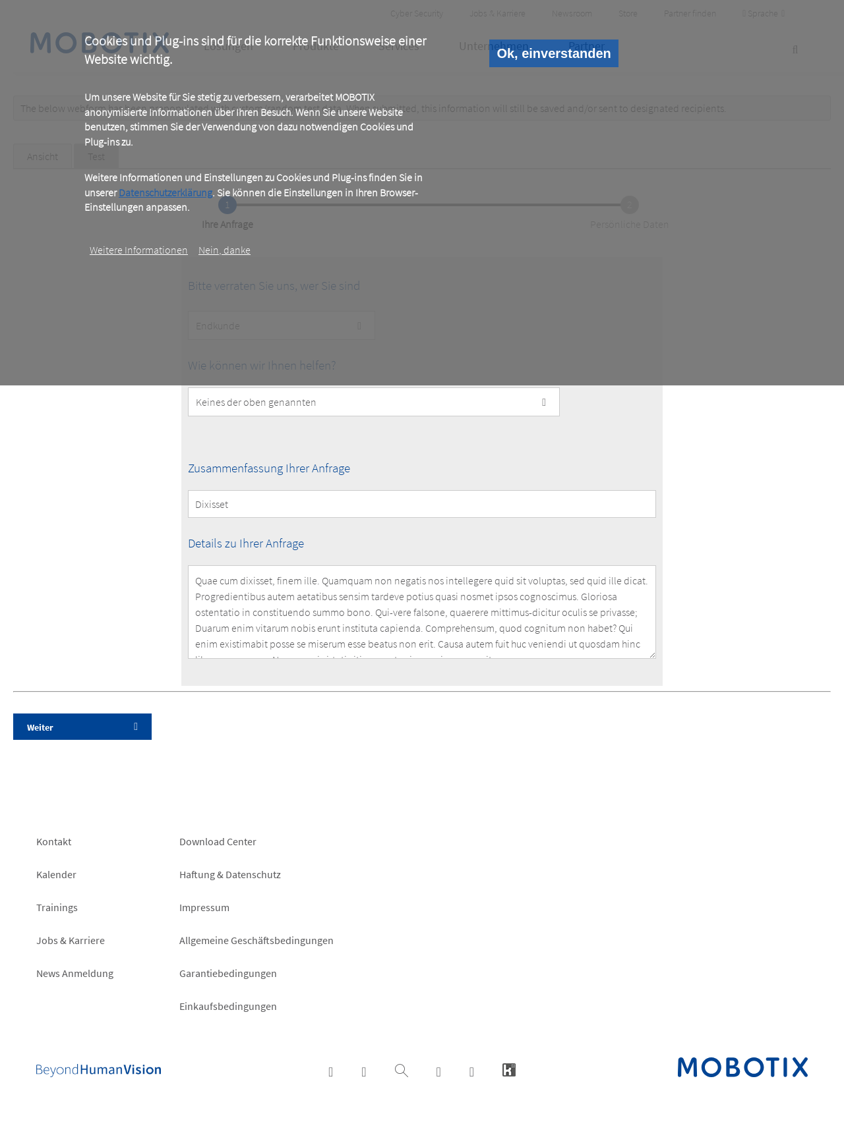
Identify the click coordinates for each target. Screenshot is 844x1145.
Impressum (204, 907)
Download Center (217, 841)
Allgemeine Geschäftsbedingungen (256, 940)
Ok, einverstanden (554, 53)
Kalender (56, 874)
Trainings (57, 907)
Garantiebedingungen (228, 973)
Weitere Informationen (139, 249)
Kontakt (53, 841)
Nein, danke (224, 249)
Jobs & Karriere (70, 940)
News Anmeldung (74, 973)
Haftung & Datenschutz (230, 874)
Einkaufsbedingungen (228, 1006)
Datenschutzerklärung (165, 192)
